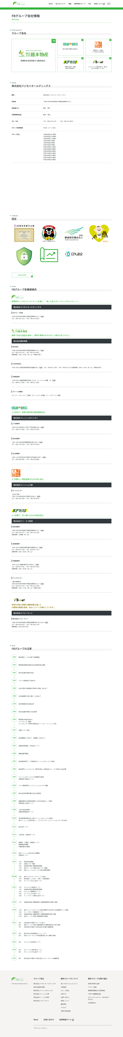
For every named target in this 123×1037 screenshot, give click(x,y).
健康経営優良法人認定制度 (96, 990)
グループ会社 (65, 990)
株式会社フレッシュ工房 (41, 994)
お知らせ (63, 994)
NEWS (51, 4)
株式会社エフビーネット (41, 1001)
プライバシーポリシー (41, 1028)
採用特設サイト (66, 1020)
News (36, 1020)
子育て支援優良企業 (94, 994)
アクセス (63, 1007)
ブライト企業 (92, 987)
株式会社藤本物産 (39, 987)
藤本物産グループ (79, 4)
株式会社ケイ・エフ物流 (41, 997)
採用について (99, 4)
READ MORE (22, 275)
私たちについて (60, 4)
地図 (42, 316)
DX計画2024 (92, 1003)
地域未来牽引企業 (93, 984)
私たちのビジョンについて (69, 984)
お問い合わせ (65, 997)
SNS (89, 4)
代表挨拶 (63, 987)
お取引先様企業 (66, 1011)
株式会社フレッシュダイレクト (43, 990)
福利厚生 (63, 1004)
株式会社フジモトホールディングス (45, 984)
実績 (69, 4)
